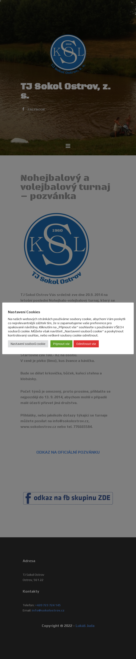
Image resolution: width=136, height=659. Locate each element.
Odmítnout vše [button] (86, 344)
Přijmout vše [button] (61, 344)
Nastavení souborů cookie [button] (28, 344)
